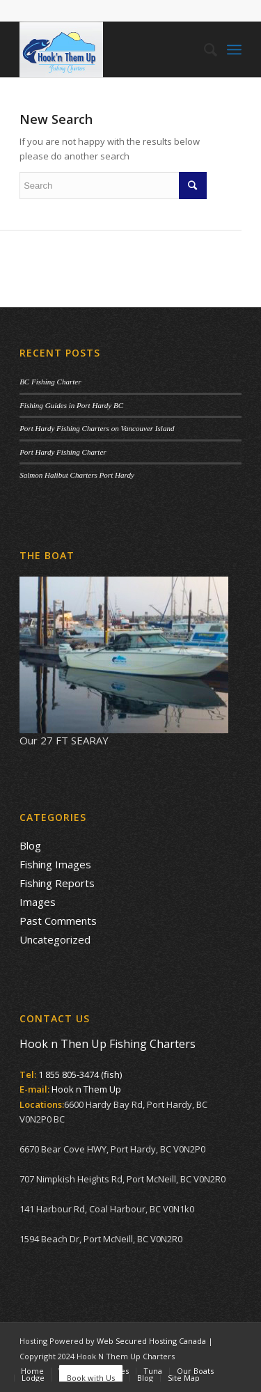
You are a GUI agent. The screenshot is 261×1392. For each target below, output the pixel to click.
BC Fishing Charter (50, 381)
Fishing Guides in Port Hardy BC (71, 405)
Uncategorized (54, 939)
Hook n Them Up (86, 1089)
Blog (30, 845)
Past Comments (58, 921)
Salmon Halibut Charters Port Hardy (76, 475)
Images (37, 902)
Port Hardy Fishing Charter (62, 452)
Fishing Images (55, 864)
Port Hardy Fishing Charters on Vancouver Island (96, 428)
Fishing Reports (57, 883)
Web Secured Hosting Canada (151, 1341)
